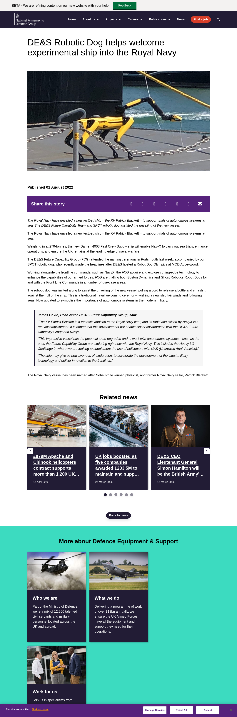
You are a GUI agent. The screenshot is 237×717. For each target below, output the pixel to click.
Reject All (181, 710)
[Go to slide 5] (126, 494)
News (181, 19)
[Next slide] (207, 451)
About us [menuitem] (91, 19)
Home (72, 19)
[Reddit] (154, 204)
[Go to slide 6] (131, 494)
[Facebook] (131, 204)
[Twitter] (142, 204)
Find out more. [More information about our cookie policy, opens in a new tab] (40, 709)
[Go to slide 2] (110, 494)
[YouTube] (31, 681)
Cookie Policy (158, 699)
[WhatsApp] (177, 204)
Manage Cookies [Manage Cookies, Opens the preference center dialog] (154, 710)
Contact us (35, 699)
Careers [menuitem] (135, 19)
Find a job (201, 19)
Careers (51, 699)
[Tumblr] (188, 204)
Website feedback (182, 699)
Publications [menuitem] (160, 19)
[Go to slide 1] (105, 494)
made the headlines (89, 264)
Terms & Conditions (111, 699)
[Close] (231, 710)
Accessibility (87, 699)
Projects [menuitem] (114, 19)
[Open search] (218, 19)
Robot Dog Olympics (152, 264)
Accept (208, 710)
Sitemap (203, 699)
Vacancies (68, 699)
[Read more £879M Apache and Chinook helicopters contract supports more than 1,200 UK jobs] (56, 447)
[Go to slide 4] (121, 494)
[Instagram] (39, 681)
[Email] (200, 204)
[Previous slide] (30, 451)
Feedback (124, 5)
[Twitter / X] (15, 681)
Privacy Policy (136, 699)
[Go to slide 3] (115, 494)
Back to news (118, 515)
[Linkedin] (23, 681)
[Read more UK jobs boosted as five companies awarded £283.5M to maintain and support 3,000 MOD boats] (118, 447)
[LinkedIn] (165, 204)
